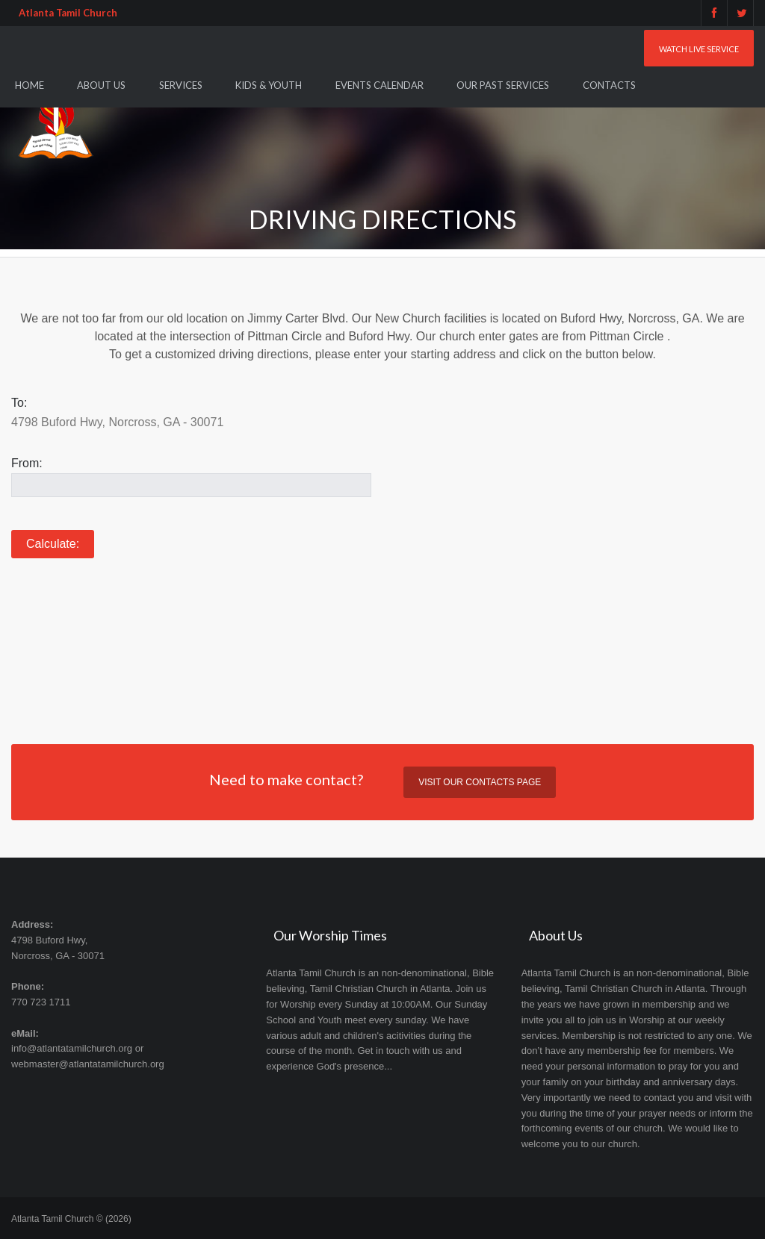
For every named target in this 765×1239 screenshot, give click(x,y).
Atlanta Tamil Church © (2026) (71, 1219)
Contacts (609, 85)
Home (29, 85)
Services (180, 85)
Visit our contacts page (479, 782)
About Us (101, 85)
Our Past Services (502, 85)
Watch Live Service (699, 49)
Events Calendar (379, 85)
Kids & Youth (268, 85)
